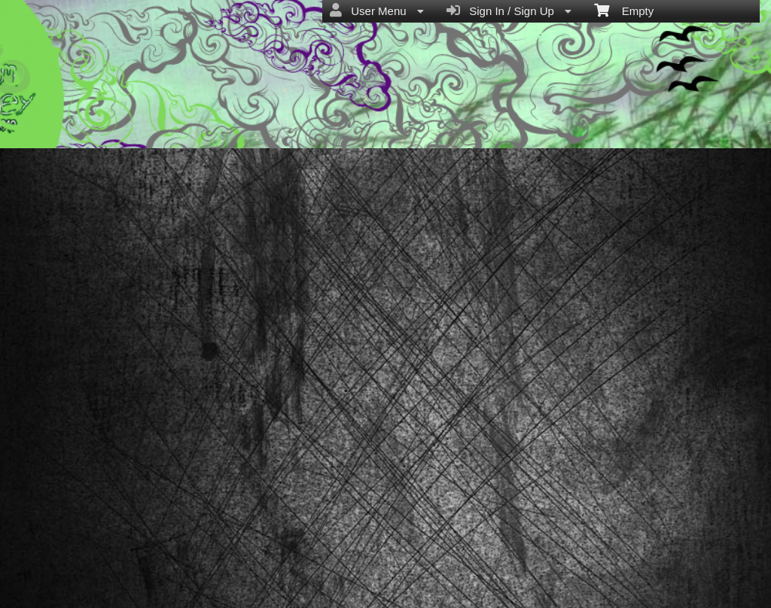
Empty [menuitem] (624, 9)
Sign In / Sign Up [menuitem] (508, 10)
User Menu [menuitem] (377, 10)
